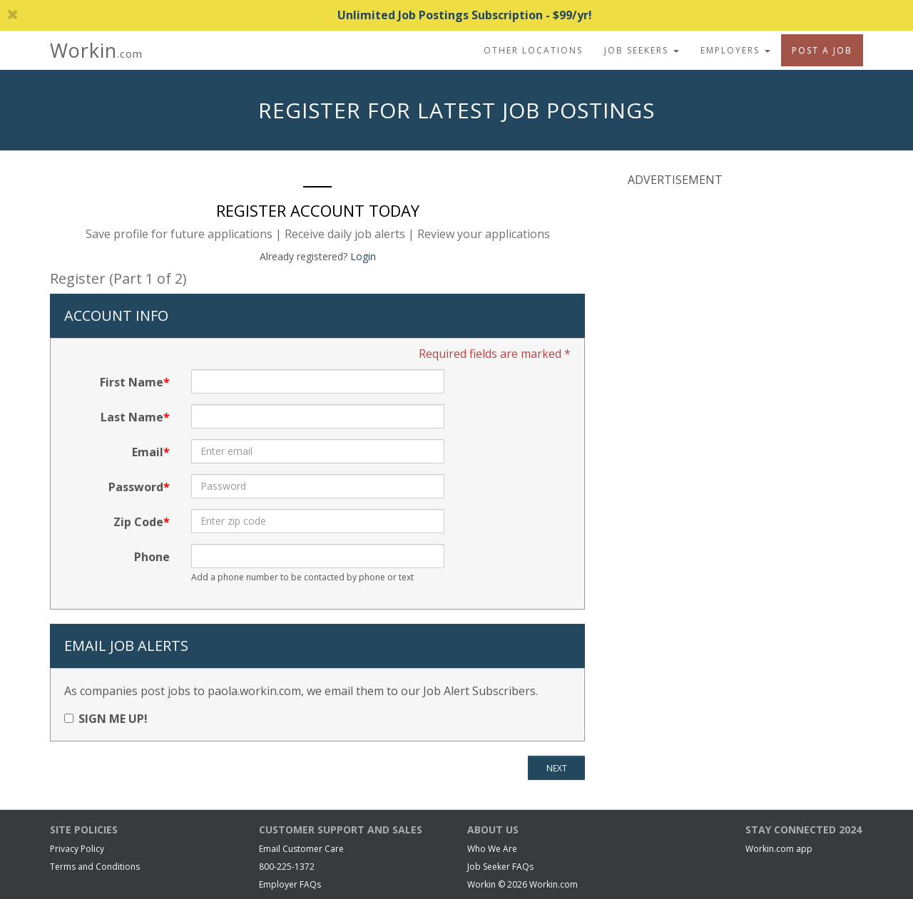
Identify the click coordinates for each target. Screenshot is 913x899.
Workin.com (553, 884)
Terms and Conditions (95, 867)
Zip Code (138, 522)
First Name (131, 382)
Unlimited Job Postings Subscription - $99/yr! (299, 15)
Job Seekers (641, 50)
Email (147, 452)
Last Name (132, 417)
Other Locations (533, 50)
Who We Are (492, 849)
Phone (152, 557)
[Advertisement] (735, 291)
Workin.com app (778, 849)
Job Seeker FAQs (500, 867)
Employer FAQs (290, 884)
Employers (735, 50)
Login (363, 256)
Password (135, 487)
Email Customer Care (301, 849)
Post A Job (822, 50)
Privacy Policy (77, 849)
